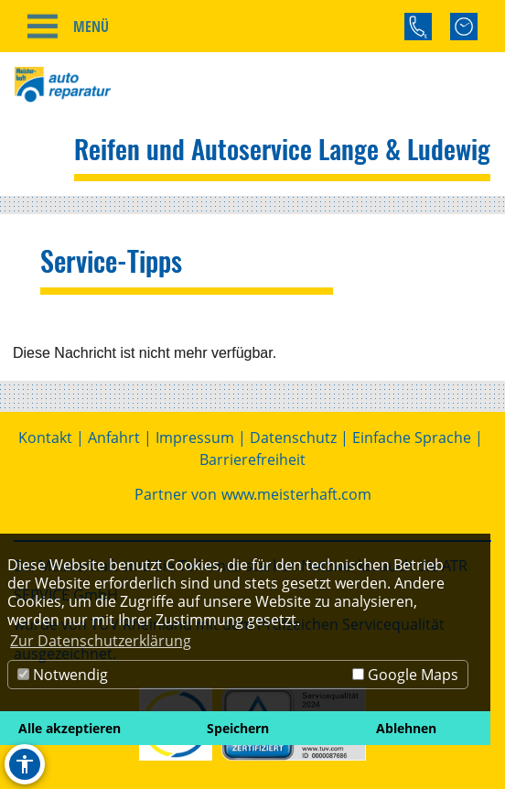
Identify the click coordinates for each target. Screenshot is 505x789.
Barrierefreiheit (252, 459)
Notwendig (62, 675)
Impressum (195, 437)
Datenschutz (293, 437)
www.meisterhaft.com (296, 494)
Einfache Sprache (411, 437)
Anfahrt (114, 437)
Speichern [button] (238, 728)
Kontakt (45, 437)
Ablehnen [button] (406, 728)
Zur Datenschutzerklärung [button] (100, 641)
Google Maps (405, 675)
